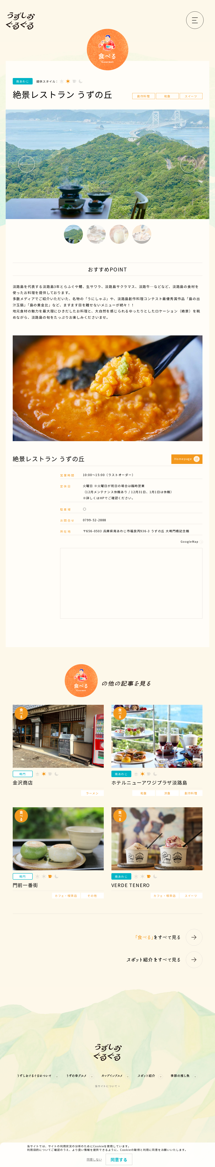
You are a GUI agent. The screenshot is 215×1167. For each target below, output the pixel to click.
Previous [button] (26, 164)
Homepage (187, 459)
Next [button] (188, 164)
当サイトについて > (107, 1086)
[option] (107, 164)
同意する (119, 1159)
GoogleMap (191, 541)
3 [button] (118, 234)
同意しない (94, 1159)
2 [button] (96, 234)
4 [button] (141, 234)
